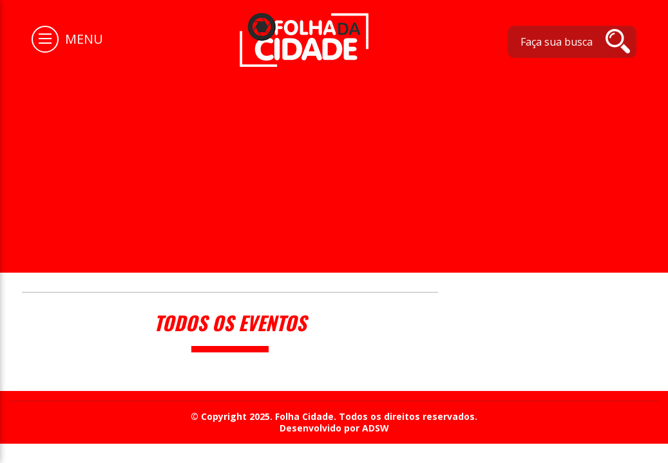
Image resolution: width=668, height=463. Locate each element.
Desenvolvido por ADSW (334, 428)
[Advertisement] (334, 163)
